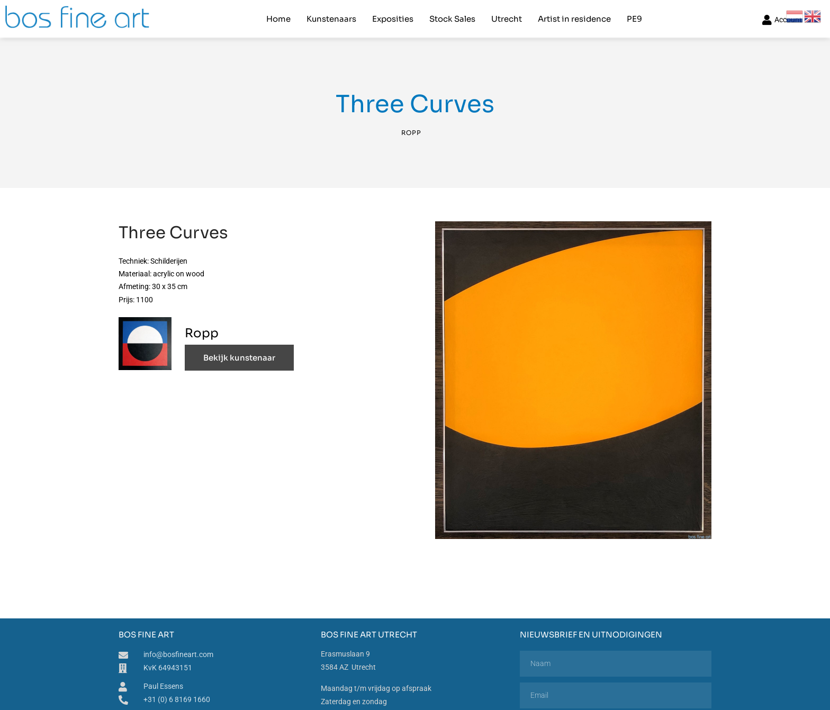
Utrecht (506, 19)
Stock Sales (452, 19)
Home (278, 19)
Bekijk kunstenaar (239, 358)
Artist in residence (574, 19)
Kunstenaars (331, 19)
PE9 (634, 19)
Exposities (392, 19)
